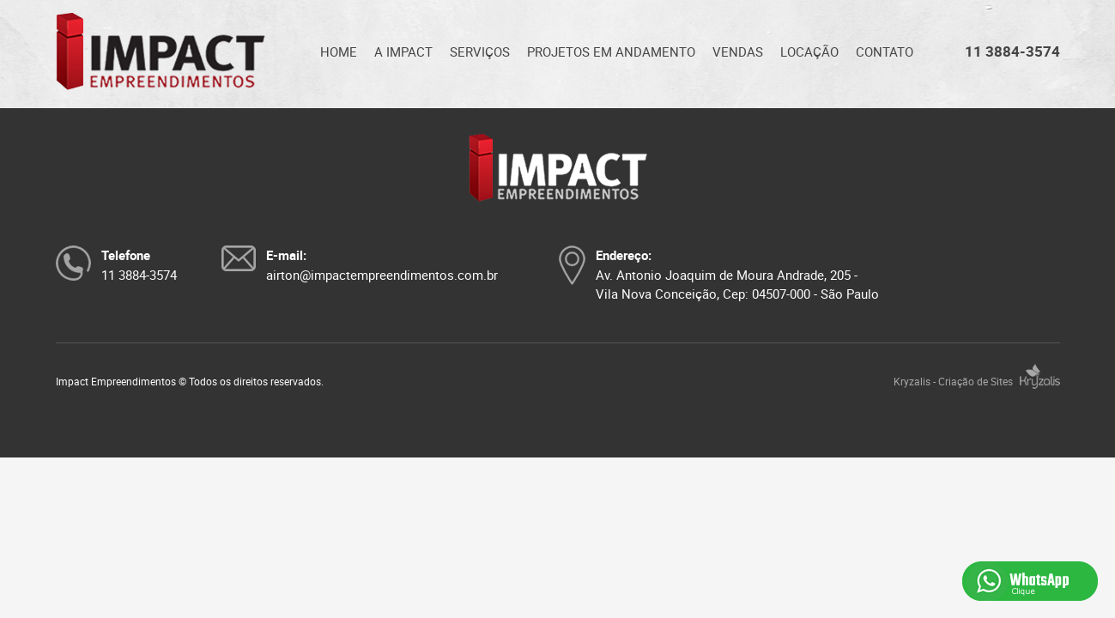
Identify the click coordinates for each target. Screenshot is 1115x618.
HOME (338, 51)
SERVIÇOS (480, 51)
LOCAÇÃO (809, 51)
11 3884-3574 (1012, 51)
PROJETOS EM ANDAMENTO (611, 51)
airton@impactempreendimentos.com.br (382, 274)
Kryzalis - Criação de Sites (977, 381)
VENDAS (737, 51)
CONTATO (884, 51)
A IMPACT (403, 51)
